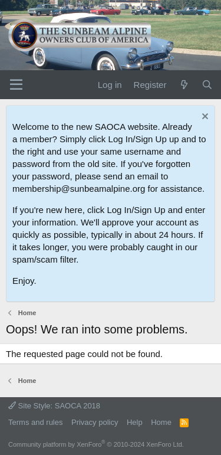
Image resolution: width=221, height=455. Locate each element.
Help (135, 422)
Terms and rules (35, 422)
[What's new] (183, 85)
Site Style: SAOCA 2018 (54, 405)
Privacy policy (94, 422)
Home (161, 422)
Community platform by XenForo (96, 444)
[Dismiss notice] (204, 118)
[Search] (207, 85)
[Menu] (16, 85)
